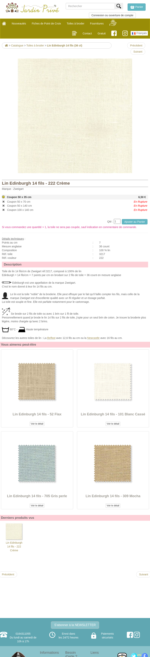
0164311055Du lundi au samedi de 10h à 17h (23, 637)
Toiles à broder (35, 45)
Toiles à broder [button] (75, 23)
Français (139, 33)
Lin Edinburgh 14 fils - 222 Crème (14, 537)
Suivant (137, 51)
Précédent (136, 45)
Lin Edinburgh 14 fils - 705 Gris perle (37, 496)
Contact (87, 33)
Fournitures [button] (97, 23)
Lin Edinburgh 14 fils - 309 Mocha (113, 496)
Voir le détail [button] (37, 423)
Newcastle (93, 337)
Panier (136, 7)
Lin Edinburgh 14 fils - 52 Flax (37, 414)
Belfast (51, 337)
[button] (136, 7)
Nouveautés (19, 23)
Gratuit (102, 33)
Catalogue (17, 45)
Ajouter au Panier (134, 221)
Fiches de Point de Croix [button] (46, 23)
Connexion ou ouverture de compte (112, 15)
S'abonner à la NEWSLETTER (75, 625)
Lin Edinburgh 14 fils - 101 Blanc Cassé (113, 414)
